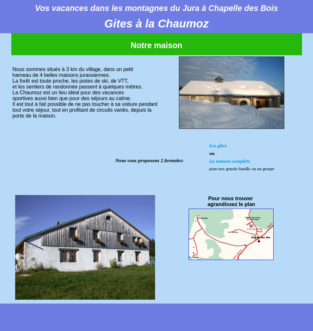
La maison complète (229, 161)
